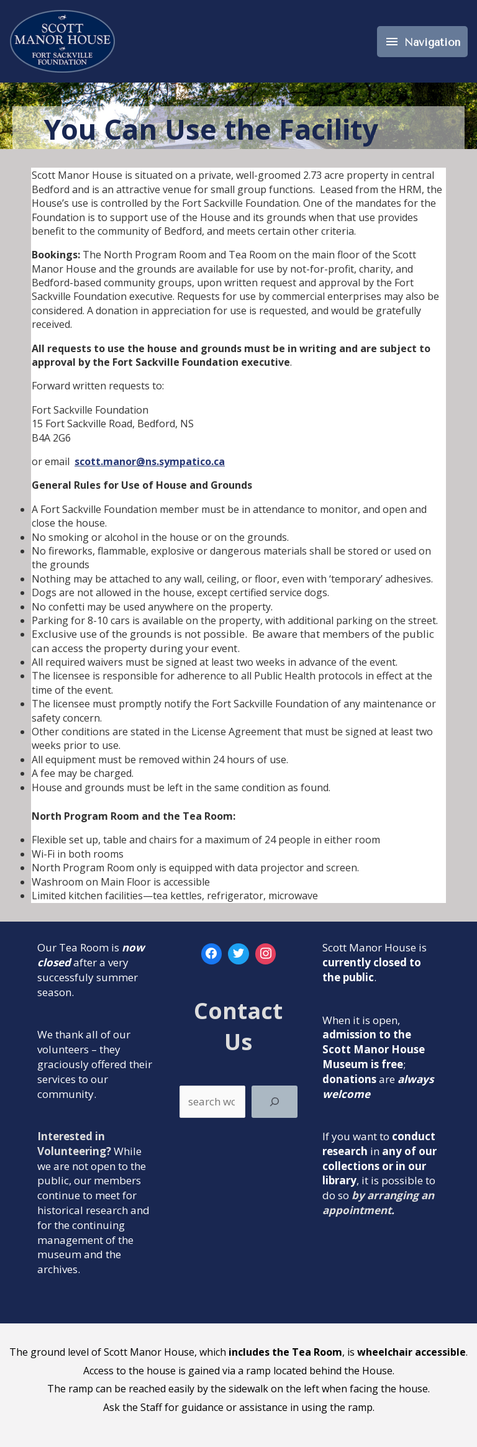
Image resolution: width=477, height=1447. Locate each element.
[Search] (274, 1101)
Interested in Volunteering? (74, 1143)
